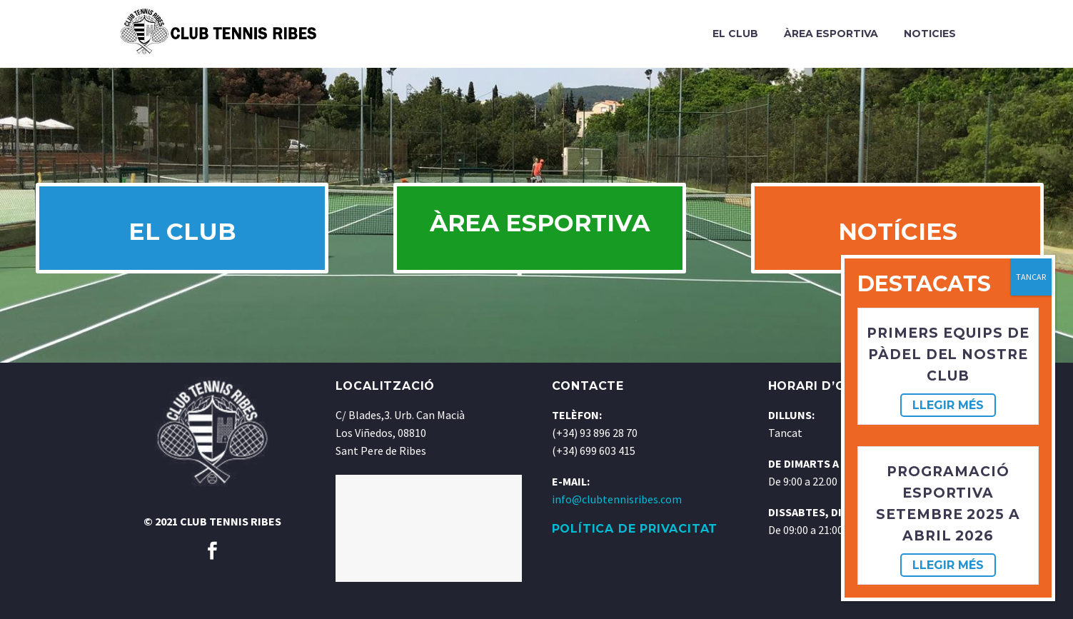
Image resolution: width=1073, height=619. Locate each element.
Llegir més (948, 405)
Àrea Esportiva (831, 33)
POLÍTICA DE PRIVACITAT (635, 566)
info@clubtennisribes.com (617, 536)
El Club (735, 33)
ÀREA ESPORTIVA (540, 250)
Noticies (930, 33)
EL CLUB (179, 250)
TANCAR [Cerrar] (1031, 276)
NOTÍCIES (894, 250)
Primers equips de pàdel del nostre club (948, 354)
